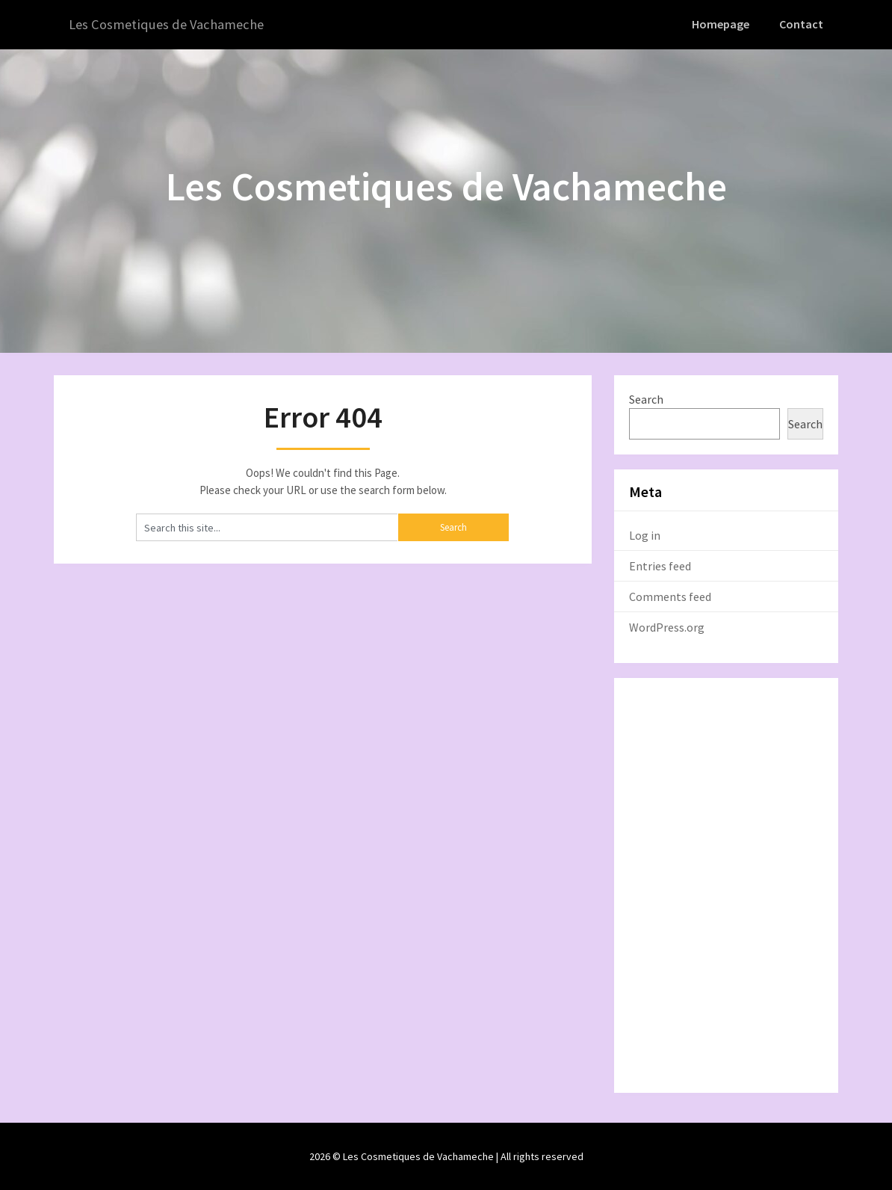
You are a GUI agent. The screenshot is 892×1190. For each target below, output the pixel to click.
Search (646, 398)
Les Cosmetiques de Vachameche (172, 24)
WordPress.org (666, 626)
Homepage (723, 23)
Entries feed (660, 565)
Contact (802, 23)
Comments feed (670, 595)
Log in (644, 534)
